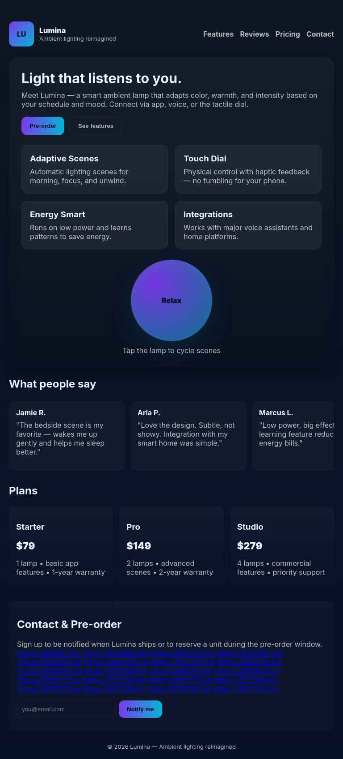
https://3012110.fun (116, 670)
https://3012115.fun (180, 679)
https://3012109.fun (49, 670)
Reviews (254, 34)
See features (95, 125)
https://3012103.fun (182, 653)
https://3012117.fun (48, 688)
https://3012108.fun (250, 662)
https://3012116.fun (245, 679)
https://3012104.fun (250, 653)
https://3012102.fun (115, 653)
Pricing (288, 34)
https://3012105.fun (49, 662)
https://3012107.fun (183, 662)
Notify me (140, 709)
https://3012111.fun (181, 670)
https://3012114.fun (114, 679)
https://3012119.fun (179, 688)
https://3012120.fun (245, 688)
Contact (320, 34)
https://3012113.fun (49, 679)
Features (218, 34)
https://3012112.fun (246, 670)
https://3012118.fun (114, 688)
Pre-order (42, 125)
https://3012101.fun (49, 653)
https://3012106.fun (116, 662)
